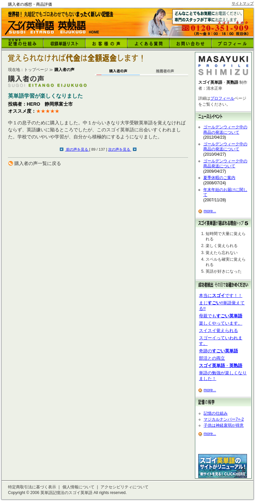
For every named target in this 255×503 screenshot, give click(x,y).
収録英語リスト (64, 43)
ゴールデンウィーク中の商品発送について (225, 164)
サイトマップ (243, 3)
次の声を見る (119, 149)
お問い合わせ (191, 43)
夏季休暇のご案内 (219, 177)
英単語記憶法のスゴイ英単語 (66, 492)
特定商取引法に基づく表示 (32, 487)
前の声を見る (77, 149)
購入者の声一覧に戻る (37, 163)
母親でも (220, 315)
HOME (22, 43)
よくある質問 (148, 43)
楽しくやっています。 (220, 323)
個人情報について (78, 487)
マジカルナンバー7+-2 (224, 419)
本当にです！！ (220, 295)
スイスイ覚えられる (218, 330)
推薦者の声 (165, 73)
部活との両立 (212, 358)
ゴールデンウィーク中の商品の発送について (225, 130)
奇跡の (218, 350)
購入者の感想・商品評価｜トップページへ (52, 27)
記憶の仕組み (216, 413)
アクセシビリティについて (124, 487)
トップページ (36, 69)
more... (210, 211)
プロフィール (222, 98)
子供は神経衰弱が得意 (224, 425)
